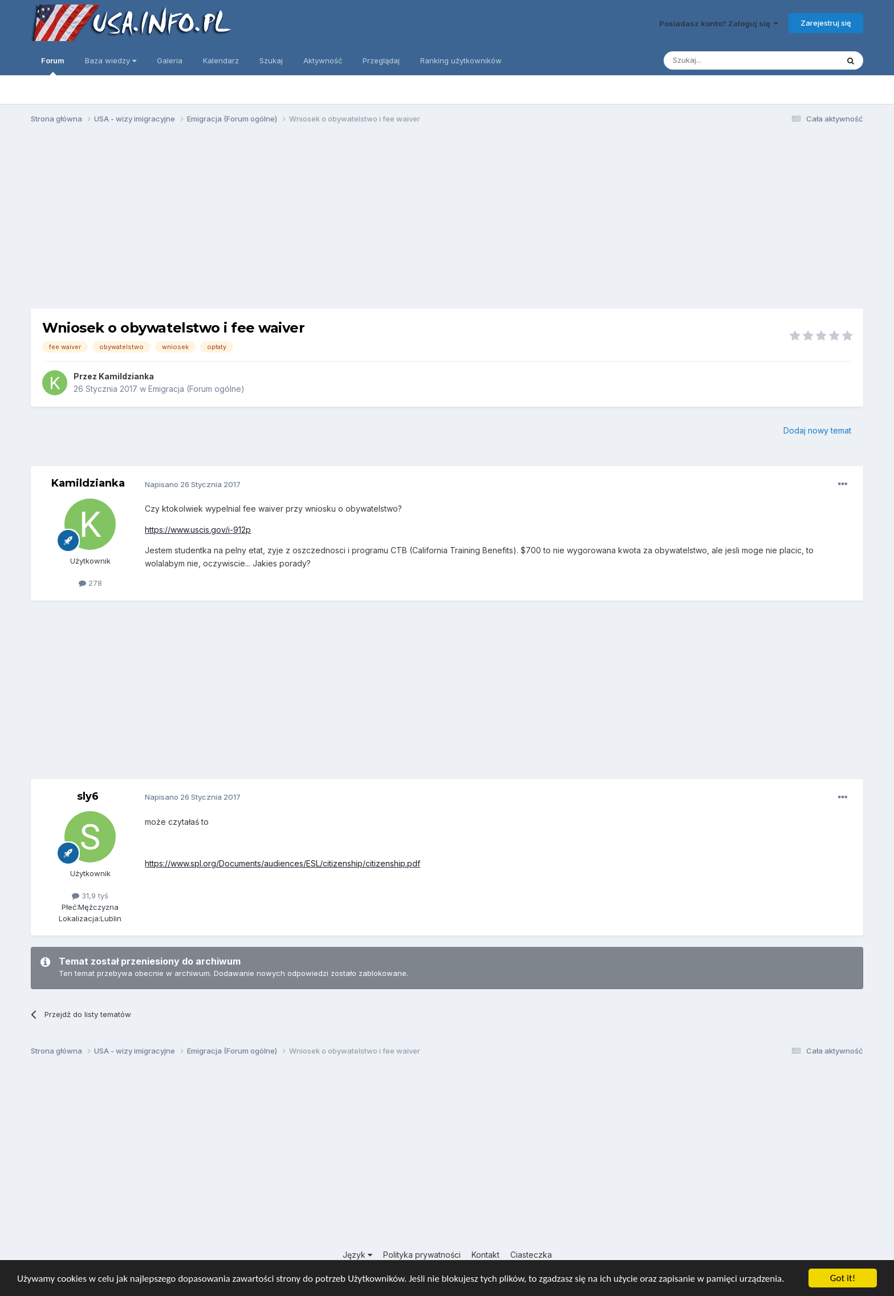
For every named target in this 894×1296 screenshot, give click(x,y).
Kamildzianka (126, 376)
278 (90, 583)
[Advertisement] (447, 221)
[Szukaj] (723, 60)
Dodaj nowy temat (817, 430)
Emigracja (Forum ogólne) (196, 389)
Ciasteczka (531, 1254)
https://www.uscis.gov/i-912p (198, 529)
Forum (52, 65)
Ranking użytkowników (461, 60)
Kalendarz (221, 60)
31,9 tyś (90, 895)
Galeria (169, 60)
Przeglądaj (381, 60)
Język (357, 1254)
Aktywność (322, 60)
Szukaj (271, 60)
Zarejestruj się (825, 22)
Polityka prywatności (422, 1254)
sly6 (88, 796)
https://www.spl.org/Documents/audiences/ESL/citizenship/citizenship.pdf (282, 863)
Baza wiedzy (110, 60)
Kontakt (485, 1254)
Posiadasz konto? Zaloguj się (718, 23)
